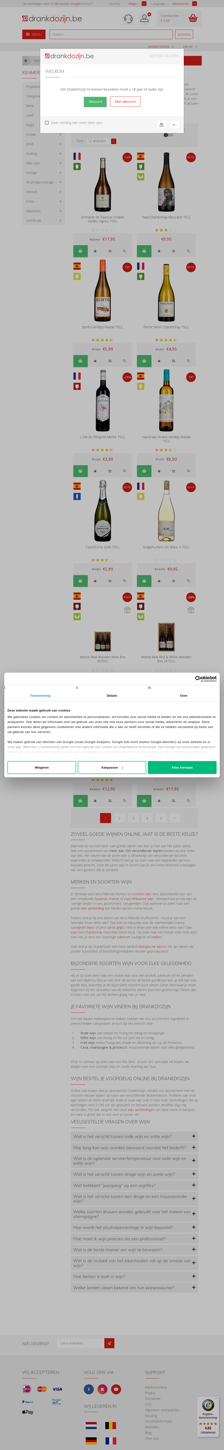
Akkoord (95, 101)
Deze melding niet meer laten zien (76, 122)
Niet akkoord (125, 101)
